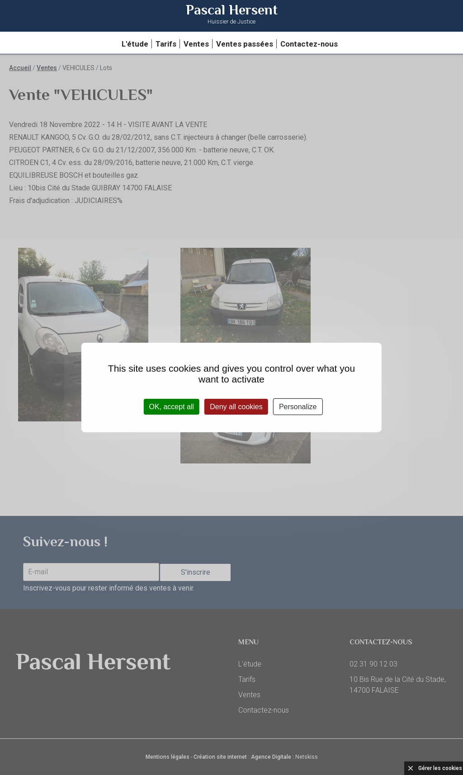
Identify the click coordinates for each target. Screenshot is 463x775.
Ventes (196, 43)
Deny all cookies (236, 407)
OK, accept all (171, 407)
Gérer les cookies (440, 768)
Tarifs (166, 43)
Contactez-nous (309, 43)
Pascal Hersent (232, 15)
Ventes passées (244, 43)
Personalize (298, 407)
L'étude (135, 43)
